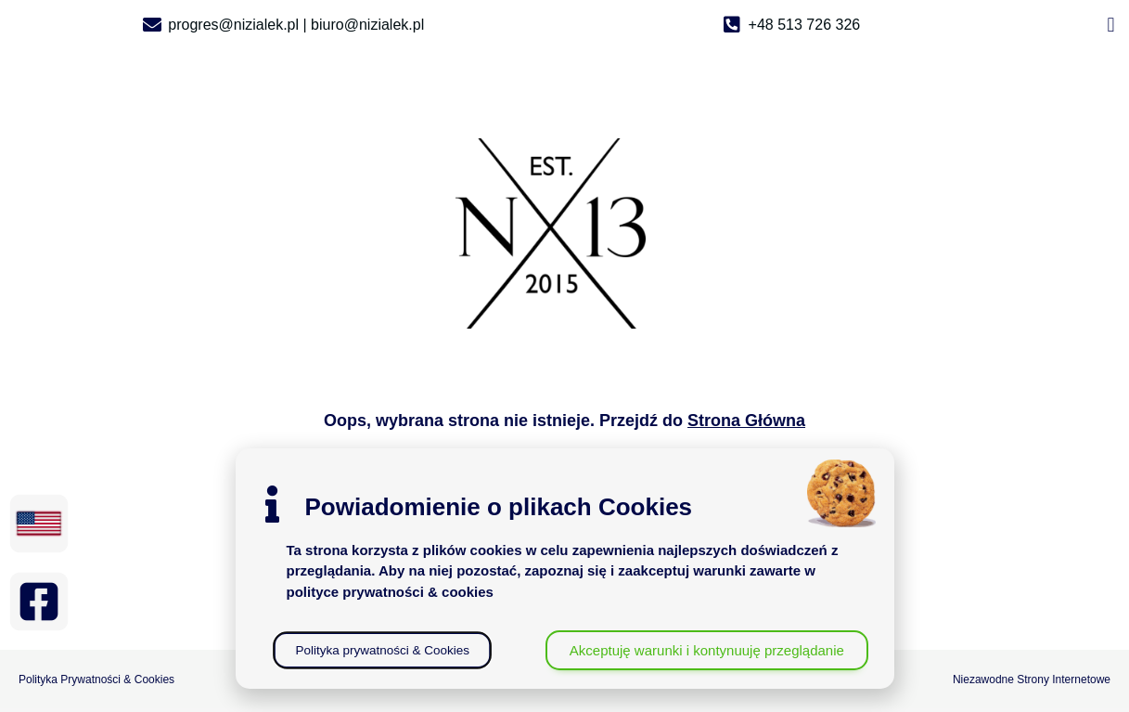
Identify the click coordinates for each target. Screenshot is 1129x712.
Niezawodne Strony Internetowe (1031, 679)
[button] (1111, 24)
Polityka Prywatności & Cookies (96, 679)
